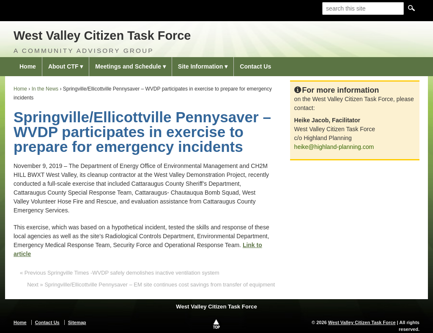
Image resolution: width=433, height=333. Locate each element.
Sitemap (77, 322)
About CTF (63, 66)
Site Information (200, 66)
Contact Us (255, 66)
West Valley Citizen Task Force (102, 35)
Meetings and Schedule (128, 66)
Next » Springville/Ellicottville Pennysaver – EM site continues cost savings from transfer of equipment (151, 284)
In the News (45, 89)
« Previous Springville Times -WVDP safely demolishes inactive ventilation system (119, 273)
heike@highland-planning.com (334, 146)
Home (27, 66)
